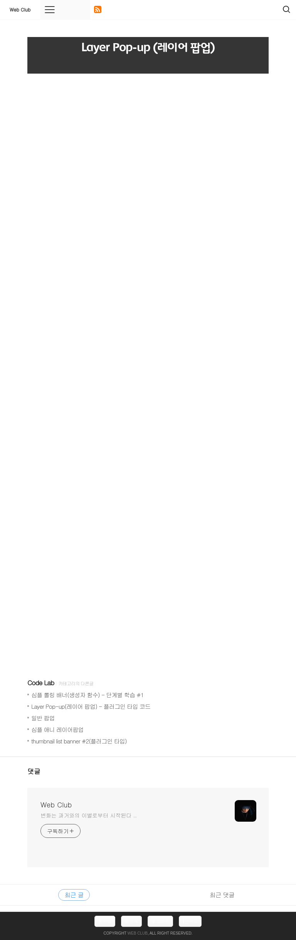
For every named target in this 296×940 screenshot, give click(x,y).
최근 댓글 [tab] (222, 894)
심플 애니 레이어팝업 (57, 729)
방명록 (131, 921)
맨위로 (190, 921)
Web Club (20, 9)
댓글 (33, 771)
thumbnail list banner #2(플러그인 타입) (79, 741)
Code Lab (40, 682)
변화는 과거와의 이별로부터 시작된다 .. (88, 815)
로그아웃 (160, 921)
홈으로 (105, 921)
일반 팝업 (43, 718)
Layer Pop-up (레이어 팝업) (148, 48)
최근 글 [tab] (73, 894)
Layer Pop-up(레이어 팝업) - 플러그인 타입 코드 (90, 706)
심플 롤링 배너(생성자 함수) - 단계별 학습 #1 (87, 695)
